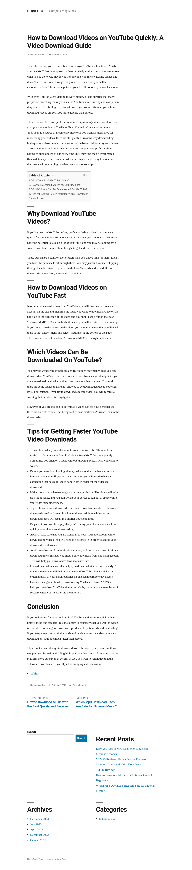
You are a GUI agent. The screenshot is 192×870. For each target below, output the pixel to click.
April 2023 (36, 829)
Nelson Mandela (37, 54)
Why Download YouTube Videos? (50, 180)
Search (31, 732)
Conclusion (37, 198)
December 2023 (39, 819)
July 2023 (36, 824)
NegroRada (35, 11)
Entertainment (79, 685)
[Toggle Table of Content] (85, 175)
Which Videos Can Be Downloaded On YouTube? (59, 189)
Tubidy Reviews (105, 770)
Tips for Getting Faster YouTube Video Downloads (59, 194)
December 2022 (39, 835)
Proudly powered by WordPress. (53, 859)
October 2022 (38, 840)
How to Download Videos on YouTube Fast (55, 185)
